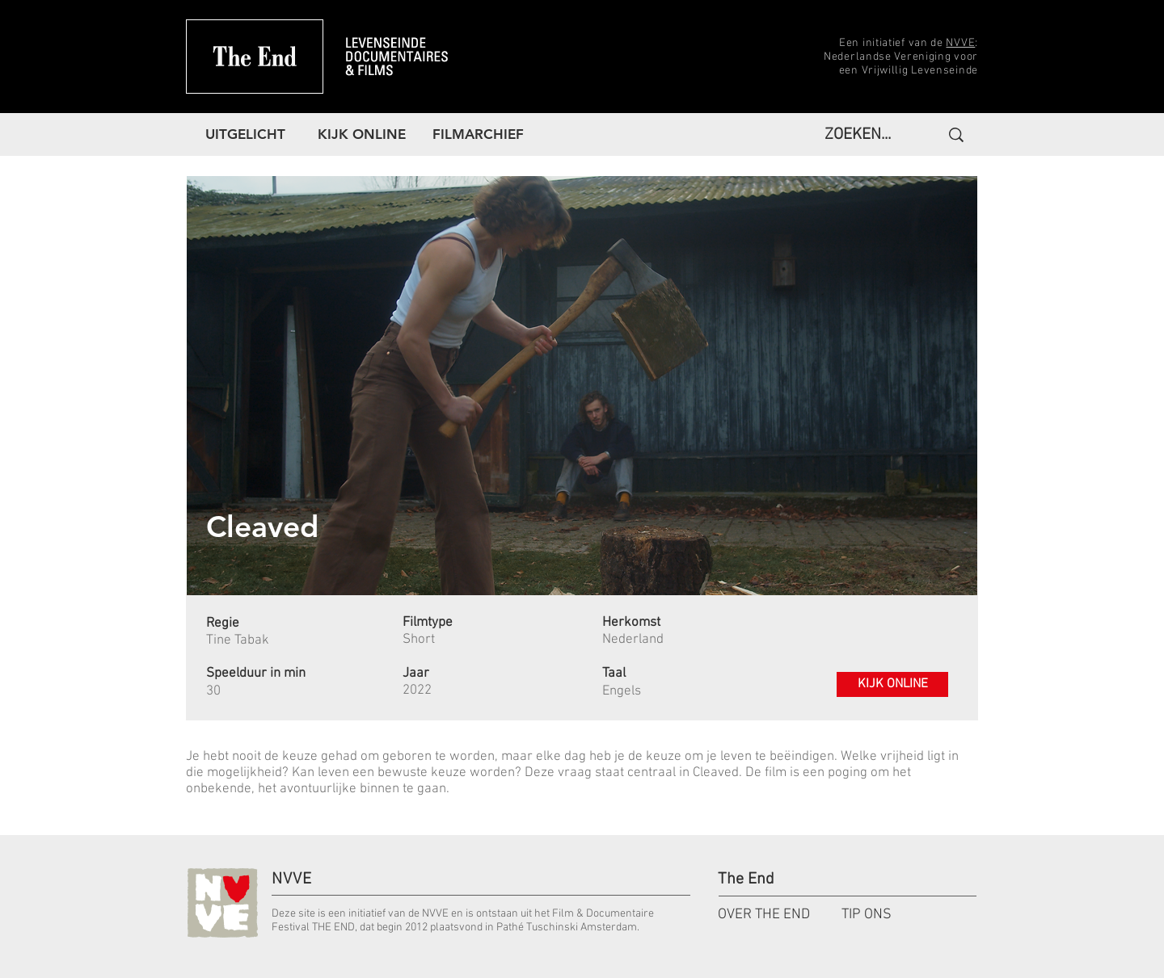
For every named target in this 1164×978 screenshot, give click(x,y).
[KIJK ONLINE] (892, 684)
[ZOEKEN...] (862, 135)
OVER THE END (764, 914)
